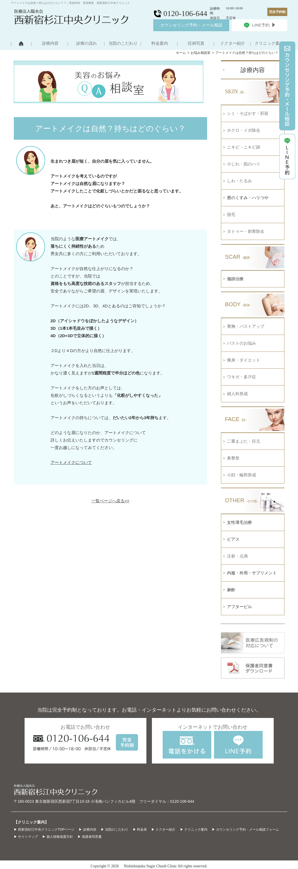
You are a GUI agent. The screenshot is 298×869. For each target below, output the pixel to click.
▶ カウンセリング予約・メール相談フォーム (245, 829)
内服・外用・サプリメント (252, 572)
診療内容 (50, 43)
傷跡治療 (235, 278)
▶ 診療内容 (87, 829)
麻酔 (231, 589)
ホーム (181, 53)
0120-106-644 (182, 801)
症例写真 (196, 43)
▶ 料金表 (140, 829)
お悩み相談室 (200, 53)
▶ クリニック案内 (193, 829)
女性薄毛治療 (239, 522)
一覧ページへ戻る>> (110, 500)
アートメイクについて (71, 462)
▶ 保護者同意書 (90, 837)
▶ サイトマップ (26, 837)
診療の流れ (86, 43)
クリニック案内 (269, 43)
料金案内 (159, 43)
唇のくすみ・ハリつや (247, 197)
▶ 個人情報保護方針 (57, 837)
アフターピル (239, 606)
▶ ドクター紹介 (163, 829)
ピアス (233, 539)
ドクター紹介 (232, 43)
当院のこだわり (123, 43)
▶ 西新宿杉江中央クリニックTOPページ (44, 829)
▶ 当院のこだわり (114, 829)
